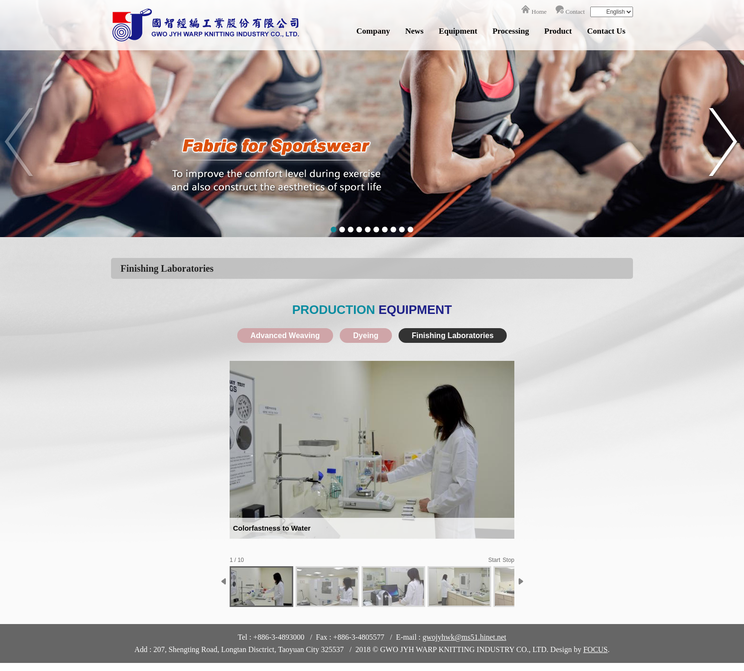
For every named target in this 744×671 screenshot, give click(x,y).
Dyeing (365, 335)
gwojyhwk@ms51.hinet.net (464, 637)
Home (539, 11)
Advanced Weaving (285, 335)
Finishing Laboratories (452, 335)
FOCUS (595, 649)
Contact (575, 11)
